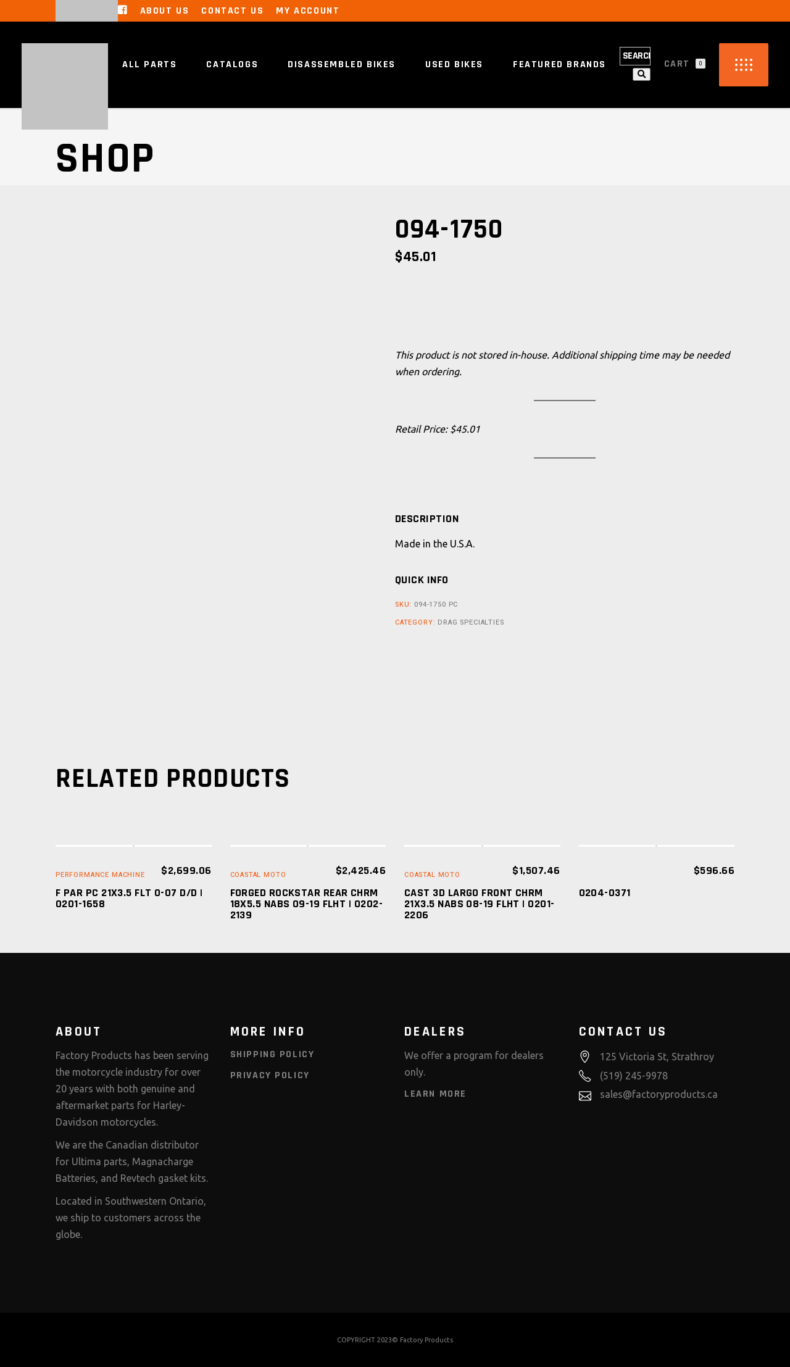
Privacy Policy (270, 1075)
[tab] (427, 519)
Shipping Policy (272, 1054)
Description (427, 519)
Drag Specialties (471, 622)
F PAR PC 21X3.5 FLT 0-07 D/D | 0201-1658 (129, 898)
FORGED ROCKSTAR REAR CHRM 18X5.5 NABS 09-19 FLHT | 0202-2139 (306, 904)
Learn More (435, 1093)
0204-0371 (605, 893)
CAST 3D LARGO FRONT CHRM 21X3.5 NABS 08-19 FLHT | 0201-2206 (479, 904)
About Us (164, 10)
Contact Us (232, 10)
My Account (307, 10)
